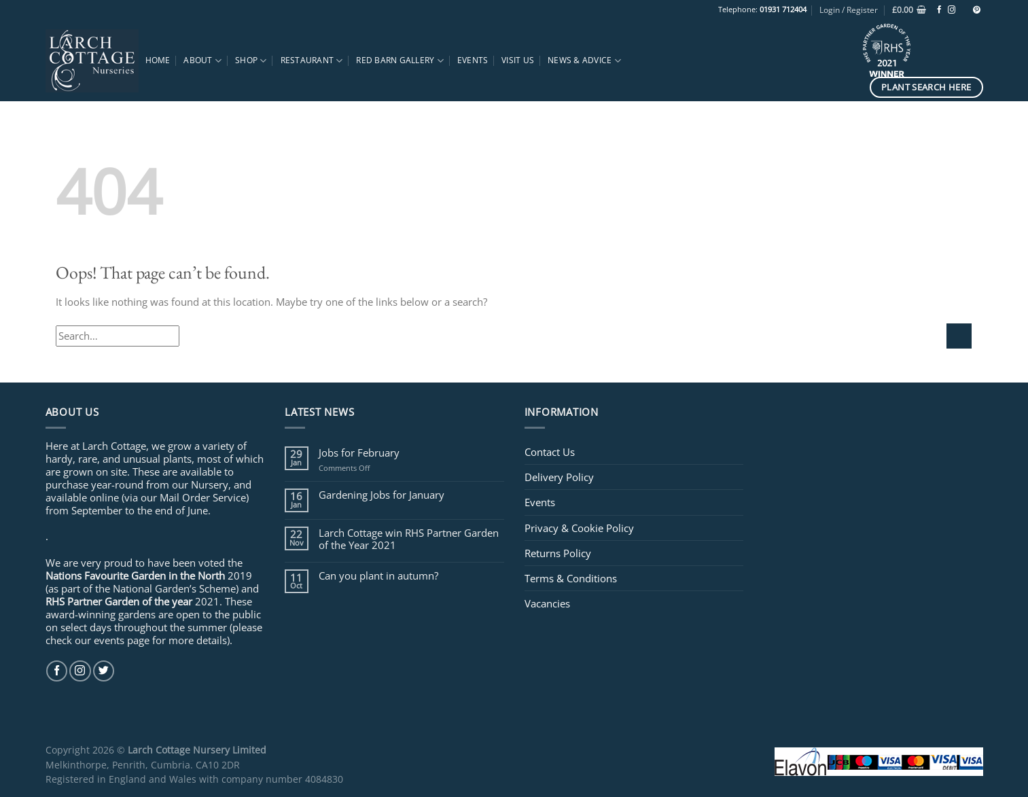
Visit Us (517, 60)
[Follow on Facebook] (939, 10)
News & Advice (584, 60)
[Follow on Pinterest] (976, 10)
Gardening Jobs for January (381, 495)
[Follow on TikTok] (964, 10)
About (202, 60)
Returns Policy (558, 553)
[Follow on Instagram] (951, 10)
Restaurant (312, 60)
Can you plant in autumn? (378, 575)
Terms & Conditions (571, 578)
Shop (250, 60)
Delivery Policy (559, 477)
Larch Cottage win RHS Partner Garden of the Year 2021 (409, 539)
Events (472, 60)
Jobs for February (359, 452)
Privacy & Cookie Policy (579, 528)
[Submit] (959, 336)
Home (158, 60)
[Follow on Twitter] (103, 670)
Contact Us (550, 452)
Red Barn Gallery (399, 60)
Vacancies (547, 603)
